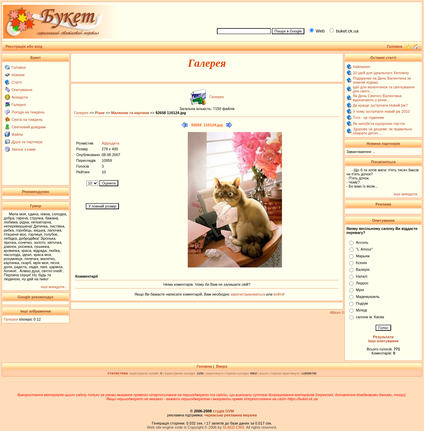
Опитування (22, 90)
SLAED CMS (233, 427)
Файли (17, 134)
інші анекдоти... (54, 287)
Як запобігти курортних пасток (379, 124)
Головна (19, 67)
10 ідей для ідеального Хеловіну (381, 73)
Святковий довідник (29, 127)
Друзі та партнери (27, 142)
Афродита (110, 143)
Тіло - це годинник (368, 117)
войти (277, 294)
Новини (18, 75)
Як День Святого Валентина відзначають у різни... (377, 98)
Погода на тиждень (28, 112)
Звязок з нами (24, 149)
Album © (337, 312)
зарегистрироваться (248, 294)
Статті (17, 82)
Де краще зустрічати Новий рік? (380, 105)
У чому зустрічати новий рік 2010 (381, 111)
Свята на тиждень (27, 119)
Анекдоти (20, 97)
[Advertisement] (316, 14)
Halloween (361, 67)
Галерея (19, 105)
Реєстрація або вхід (23, 46)
